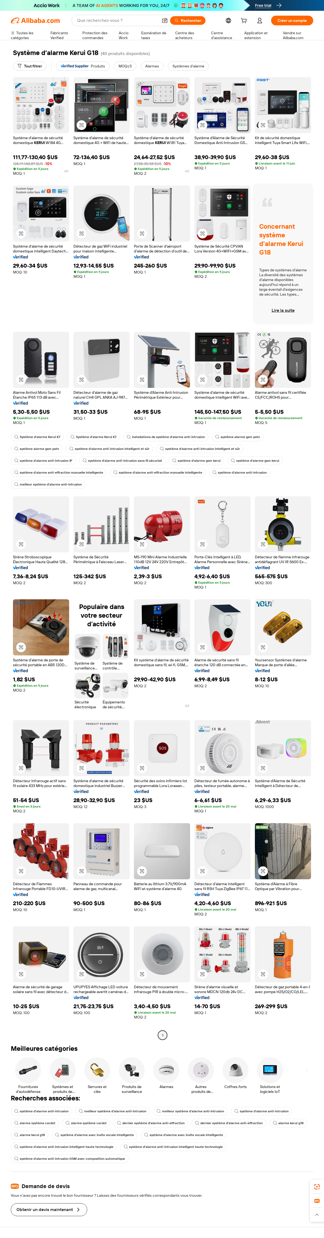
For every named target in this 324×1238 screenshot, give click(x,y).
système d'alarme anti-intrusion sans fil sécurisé (122, 461)
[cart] (245, 21)
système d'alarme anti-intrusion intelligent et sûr (109, 449)
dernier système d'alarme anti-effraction (151, 1123)
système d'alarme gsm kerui (196, 461)
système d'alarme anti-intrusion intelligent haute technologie (63, 1147)
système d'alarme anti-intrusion (239, 472)
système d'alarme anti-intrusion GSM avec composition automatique (69, 1159)
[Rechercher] (187, 20)
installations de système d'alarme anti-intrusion (166, 437)
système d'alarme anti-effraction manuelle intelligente (58, 472)
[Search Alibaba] (117, 20)
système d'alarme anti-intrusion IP (43, 461)
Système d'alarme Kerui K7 (37, 437)
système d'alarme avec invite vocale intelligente (94, 1135)
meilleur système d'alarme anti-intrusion (48, 484)
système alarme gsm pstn (237, 437)
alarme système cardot (34, 1123)
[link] (317, 1187)
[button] (164, 20)
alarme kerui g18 (288, 1123)
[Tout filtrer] (29, 66)
